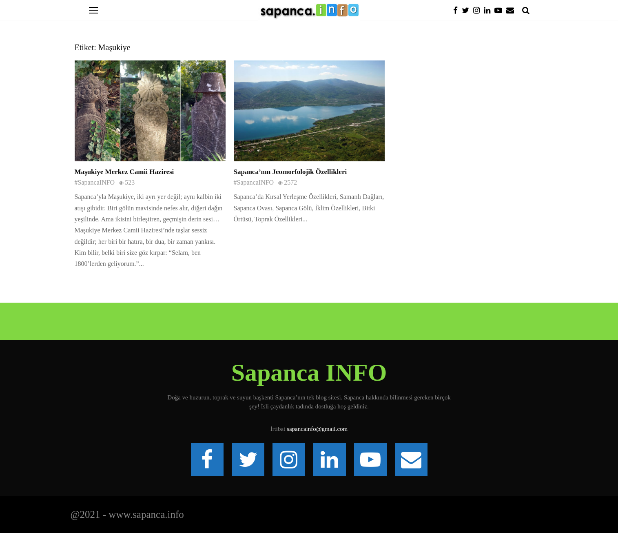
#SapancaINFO (95, 182)
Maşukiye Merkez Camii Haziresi (124, 172)
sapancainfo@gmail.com (317, 429)
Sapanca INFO (309, 372)
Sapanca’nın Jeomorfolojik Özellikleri (290, 172)
